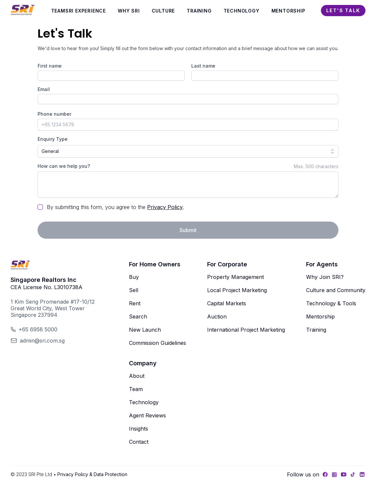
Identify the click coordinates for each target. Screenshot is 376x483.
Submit (188, 230)
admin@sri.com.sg (42, 340)
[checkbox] (40, 207)
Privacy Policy (165, 207)
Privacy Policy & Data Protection (92, 474)
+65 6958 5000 (37, 329)
